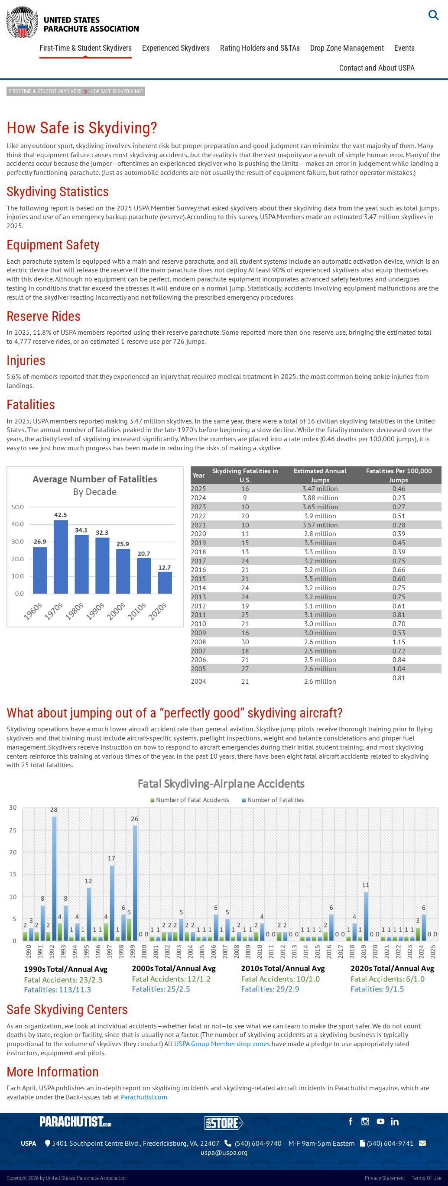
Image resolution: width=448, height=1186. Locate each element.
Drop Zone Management (347, 47)
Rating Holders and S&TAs (260, 47)
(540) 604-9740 (253, 1143)
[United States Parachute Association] (72, 21)
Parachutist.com (144, 1096)
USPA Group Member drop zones (222, 1043)
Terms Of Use (427, 1178)
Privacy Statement (385, 1178)
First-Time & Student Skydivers (85, 47)
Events (404, 47)
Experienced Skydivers (176, 47)
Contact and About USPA (377, 67)
